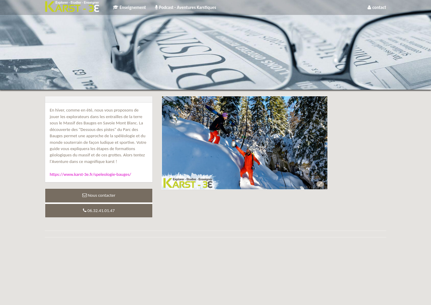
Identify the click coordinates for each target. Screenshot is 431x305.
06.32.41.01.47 (99, 210)
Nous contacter (99, 195)
